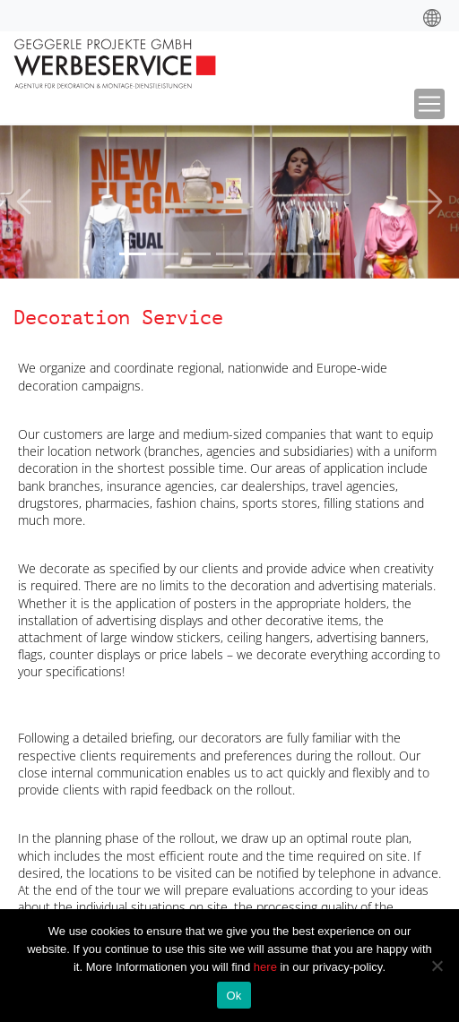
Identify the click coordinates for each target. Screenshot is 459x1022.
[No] (437, 966)
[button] (34, 202)
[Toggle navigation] (429, 104)
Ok (233, 995)
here (267, 967)
